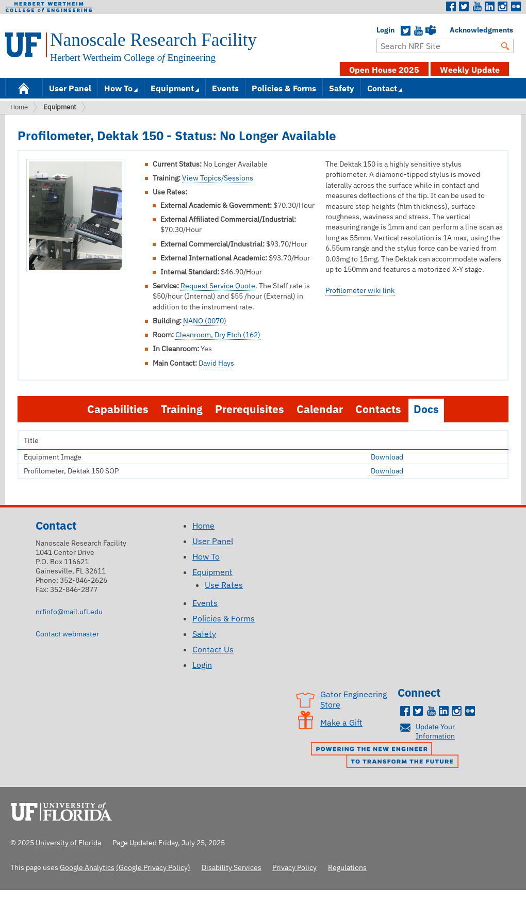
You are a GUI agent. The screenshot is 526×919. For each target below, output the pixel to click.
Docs (426, 409)
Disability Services (231, 867)
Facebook (451, 6)
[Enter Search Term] (445, 46)
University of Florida (64, 810)
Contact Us (213, 649)
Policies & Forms (284, 88)
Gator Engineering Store (353, 699)
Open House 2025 (384, 69)
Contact (382, 88)
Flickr (516, 6)
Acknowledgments (455, 30)
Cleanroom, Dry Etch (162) (217, 334)
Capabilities (118, 409)
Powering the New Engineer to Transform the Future (387, 756)
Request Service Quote (217, 285)
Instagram (503, 6)
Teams (430, 31)
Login (381, 30)
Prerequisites (249, 409)
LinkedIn (490, 6)
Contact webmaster (67, 633)
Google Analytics (87, 867)
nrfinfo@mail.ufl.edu (69, 611)
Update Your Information (435, 731)
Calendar (320, 409)
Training (182, 409)
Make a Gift (341, 722)
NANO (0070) (204, 320)
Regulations (347, 867)
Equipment (172, 88)
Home (23, 87)
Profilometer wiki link (360, 290)
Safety (341, 88)
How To (118, 88)
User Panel (70, 88)
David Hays (216, 363)
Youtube (477, 6)
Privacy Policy (294, 867)
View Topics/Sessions (217, 178)
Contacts (378, 409)
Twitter (464, 6)
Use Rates (224, 585)
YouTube (418, 31)
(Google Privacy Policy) (153, 867)
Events (225, 88)
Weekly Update (470, 69)
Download (387, 457)
